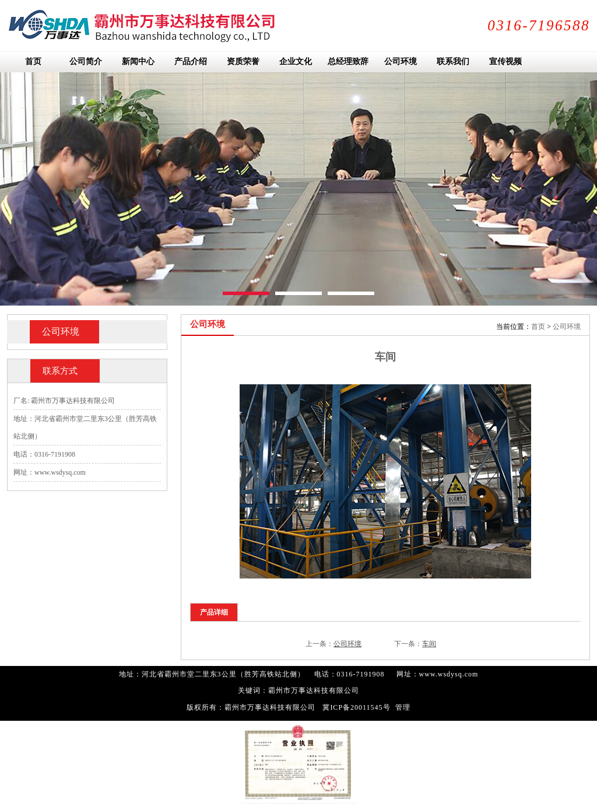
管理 (402, 707)
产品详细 (214, 612)
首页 (538, 326)
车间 (429, 644)
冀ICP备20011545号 (356, 707)
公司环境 (567, 326)
